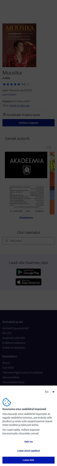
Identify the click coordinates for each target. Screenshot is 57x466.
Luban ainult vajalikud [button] (28, 451)
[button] (48, 391)
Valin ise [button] (28, 441)
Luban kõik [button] (28, 460)
